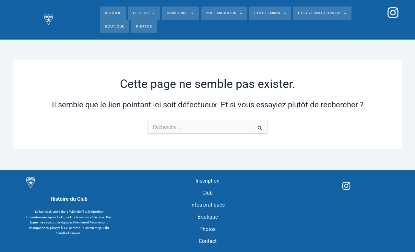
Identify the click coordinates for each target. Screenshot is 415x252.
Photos (144, 26)
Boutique (114, 26)
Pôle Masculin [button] (224, 13)
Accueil (113, 13)
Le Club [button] (144, 13)
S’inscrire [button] (180, 13)
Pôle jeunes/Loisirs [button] (322, 13)
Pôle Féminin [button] (270, 13)
